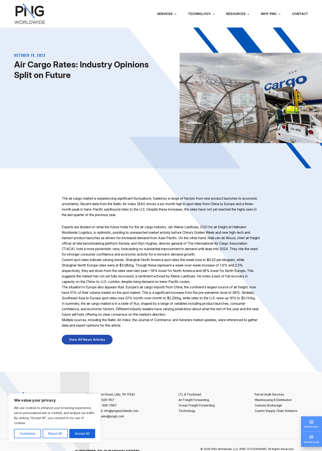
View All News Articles (87, 340)
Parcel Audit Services (269, 394)
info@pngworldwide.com (121, 411)
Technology (199, 14)
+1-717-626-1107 (102, 400)
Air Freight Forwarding (194, 400)
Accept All (82, 433)
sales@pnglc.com (112, 416)
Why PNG (269, 14)
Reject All (55, 433)
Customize (27, 433)
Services (165, 14)
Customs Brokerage (268, 405)
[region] (54, 418)
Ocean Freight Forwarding (197, 405)
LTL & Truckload (190, 394)
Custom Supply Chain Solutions (276, 411)
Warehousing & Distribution (273, 400)
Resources (236, 14)
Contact (300, 14)
